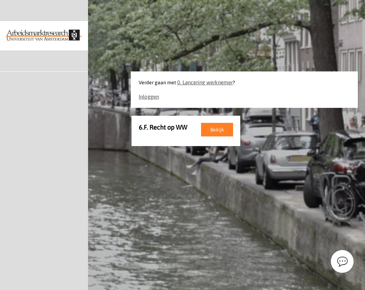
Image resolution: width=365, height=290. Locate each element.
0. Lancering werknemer (205, 82)
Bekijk (217, 129)
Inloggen (149, 97)
